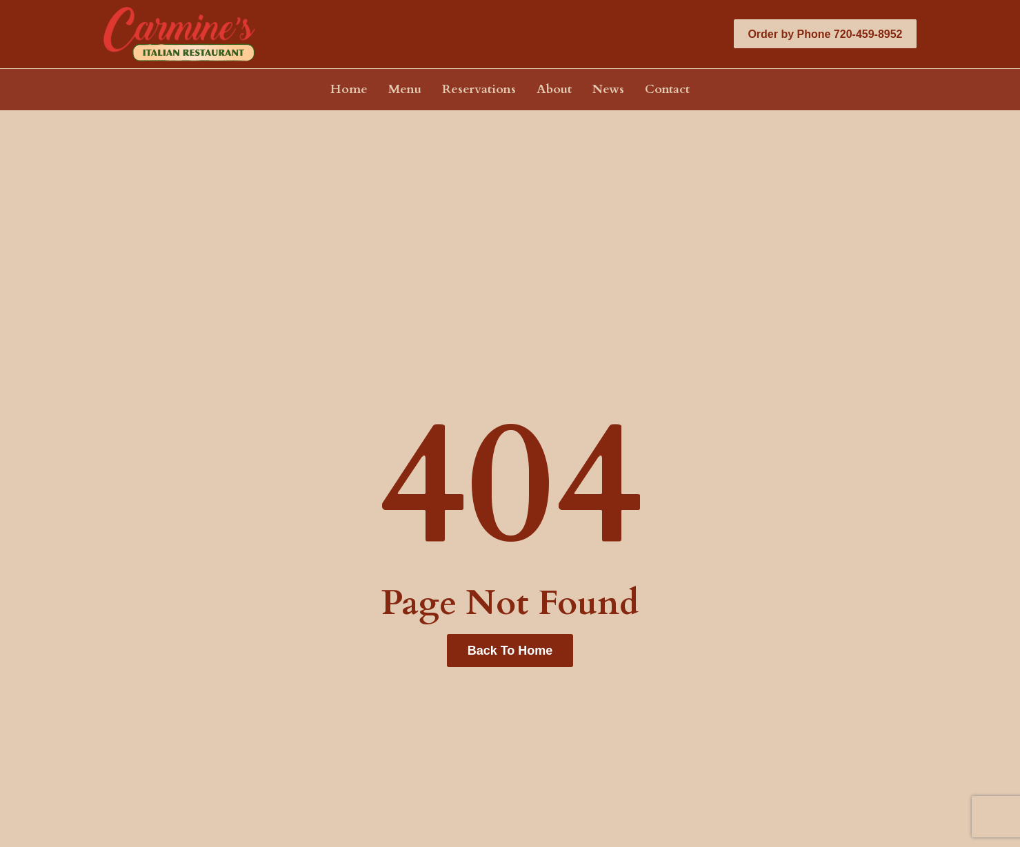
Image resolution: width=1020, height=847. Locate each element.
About (554, 89)
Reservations (479, 89)
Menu (404, 89)
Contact (667, 89)
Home (349, 89)
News (608, 89)
